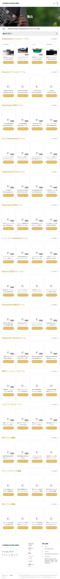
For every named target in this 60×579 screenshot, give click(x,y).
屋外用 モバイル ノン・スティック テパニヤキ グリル (37, 296)
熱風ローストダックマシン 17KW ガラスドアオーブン (51, 528)
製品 (29, 553)
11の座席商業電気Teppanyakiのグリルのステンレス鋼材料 (22, 130)
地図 (11, 575)
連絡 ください (31, 565)
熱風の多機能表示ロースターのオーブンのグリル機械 (22, 495)
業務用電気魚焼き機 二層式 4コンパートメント (8, 462)
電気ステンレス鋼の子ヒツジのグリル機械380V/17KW (37, 495)
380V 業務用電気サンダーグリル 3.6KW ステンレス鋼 (37, 395)
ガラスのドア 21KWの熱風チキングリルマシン (22, 528)
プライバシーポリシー (5, 576)
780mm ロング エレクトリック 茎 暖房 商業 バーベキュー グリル (22, 395)
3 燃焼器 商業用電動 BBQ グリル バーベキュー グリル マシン (51, 395)
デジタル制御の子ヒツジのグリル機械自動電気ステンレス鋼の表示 (8, 495)
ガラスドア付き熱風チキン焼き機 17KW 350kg (8, 528)
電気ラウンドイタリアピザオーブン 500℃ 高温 (8, 429)
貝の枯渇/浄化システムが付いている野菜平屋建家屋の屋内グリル (37, 229)
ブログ (30, 561)
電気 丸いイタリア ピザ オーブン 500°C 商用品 (37, 429)
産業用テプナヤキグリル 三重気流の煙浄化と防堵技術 (51, 63)
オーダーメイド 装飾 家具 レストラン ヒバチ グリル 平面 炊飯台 (37, 262)
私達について (30, 549)
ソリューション (30, 557)
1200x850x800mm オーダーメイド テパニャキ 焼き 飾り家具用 (22, 262)
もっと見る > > (54, 38)
